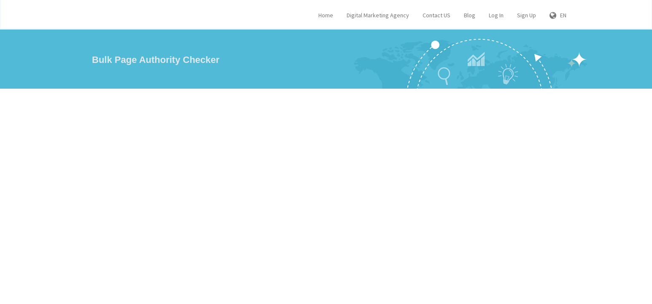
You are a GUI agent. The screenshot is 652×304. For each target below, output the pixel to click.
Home (325, 15)
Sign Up (526, 15)
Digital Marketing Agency (378, 15)
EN (558, 15)
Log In (496, 15)
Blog (469, 15)
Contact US (436, 15)
